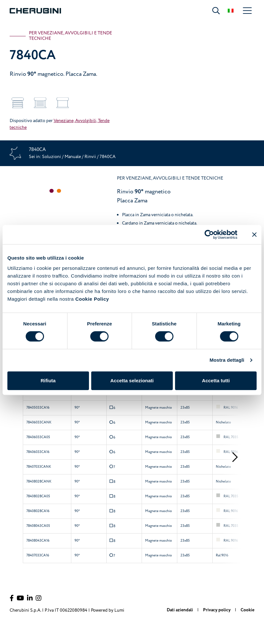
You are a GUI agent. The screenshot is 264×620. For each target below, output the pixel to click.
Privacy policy (217, 610)
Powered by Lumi (107, 610)
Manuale (73, 157)
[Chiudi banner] (254, 234)
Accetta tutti (216, 380)
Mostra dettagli (226, 360)
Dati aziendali (180, 610)
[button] (51, 191)
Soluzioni (52, 157)
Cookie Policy (92, 299)
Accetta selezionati (132, 380)
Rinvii (90, 157)
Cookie (247, 610)
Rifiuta (48, 380)
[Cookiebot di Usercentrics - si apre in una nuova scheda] (209, 234)
